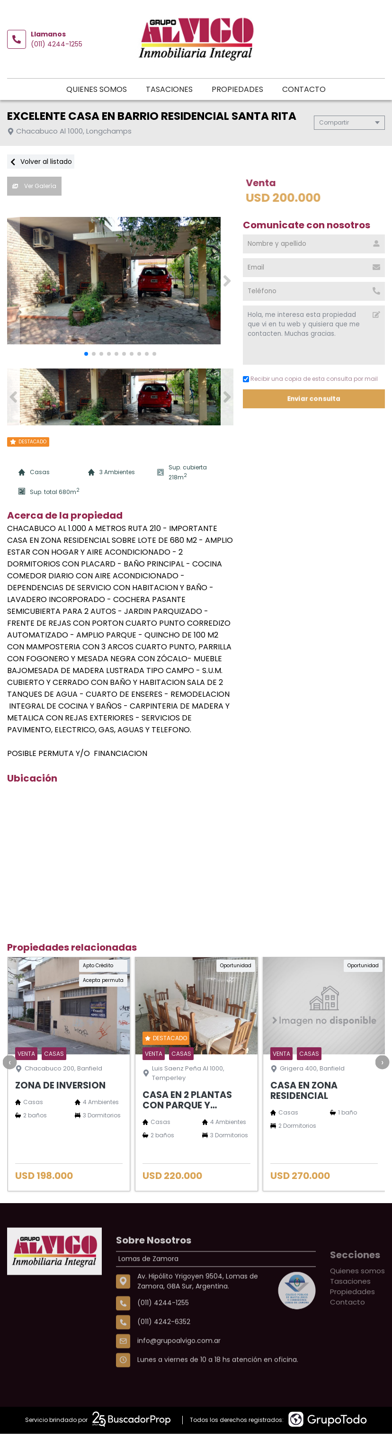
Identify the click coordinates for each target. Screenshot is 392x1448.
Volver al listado (40, 159)
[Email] (314, 265)
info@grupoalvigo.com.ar (179, 1369)
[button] (227, 277)
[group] (120, 277)
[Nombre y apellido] (314, 242)
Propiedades (208, 86)
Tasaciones (140, 86)
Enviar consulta (314, 396)
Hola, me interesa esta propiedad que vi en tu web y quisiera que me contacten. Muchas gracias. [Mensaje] (314, 333)
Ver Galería (34, 184)
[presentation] (9, 1056)
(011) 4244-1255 (56, 42)
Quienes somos (67, 86)
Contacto (275, 86)
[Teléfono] (314, 289)
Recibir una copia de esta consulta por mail (310, 377)
